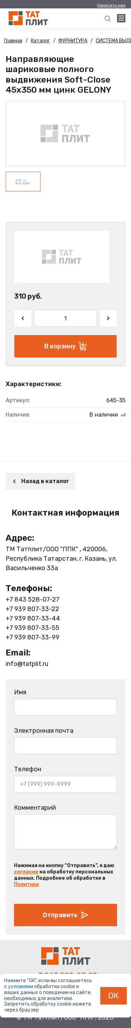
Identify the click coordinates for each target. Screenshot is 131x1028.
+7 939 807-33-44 (33, 618)
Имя (20, 692)
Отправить (66, 915)
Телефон (27, 769)
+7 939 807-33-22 (32, 609)
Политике (26, 884)
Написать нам (111, 5)
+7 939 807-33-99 (32, 637)
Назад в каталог (40, 481)
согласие (26, 872)
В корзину (65, 346)
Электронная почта (43, 731)
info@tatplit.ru (27, 664)
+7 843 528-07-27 (32, 599)
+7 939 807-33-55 (32, 628)
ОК (113, 995)
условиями (21, 987)
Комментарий (35, 807)
